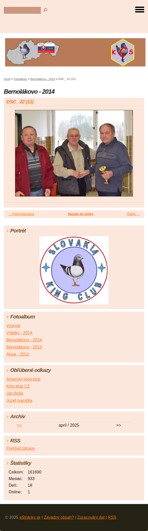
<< (19, 425)
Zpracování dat (91, 517)
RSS (112, 517)
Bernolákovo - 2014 (42, 78)
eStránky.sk (29, 517)
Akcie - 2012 (17, 354)
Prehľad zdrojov (20, 448)
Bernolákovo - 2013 (24, 347)
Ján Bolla (14, 393)
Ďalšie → (133, 214)
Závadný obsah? (59, 517)
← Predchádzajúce (21, 214)
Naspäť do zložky (80, 214)
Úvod (7, 78)
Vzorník (13, 326)
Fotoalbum (20, 78)
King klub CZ (18, 386)
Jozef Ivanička (19, 400)
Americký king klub (23, 379)
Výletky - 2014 (19, 333)
